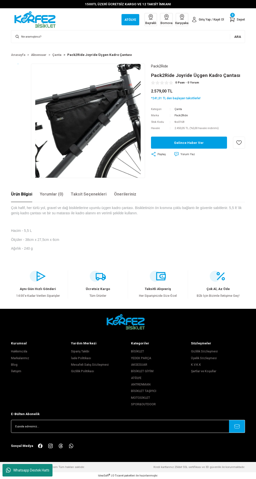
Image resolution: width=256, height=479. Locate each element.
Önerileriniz (125, 194)
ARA (237, 37)
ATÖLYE (136, 378)
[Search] (128, 36)
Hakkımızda (19, 351)
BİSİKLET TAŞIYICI (143, 391)
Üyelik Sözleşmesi (204, 358)
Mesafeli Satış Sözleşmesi (90, 364)
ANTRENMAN (140, 384)
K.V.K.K (196, 364)
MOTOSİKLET (140, 398)
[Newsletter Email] (128, 426)
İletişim (16, 371)
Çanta (178, 109)
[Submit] (237, 426)
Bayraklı (149, 19)
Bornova (165, 19)
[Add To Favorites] (239, 143)
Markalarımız (20, 358)
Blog (14, 364)
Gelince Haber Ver (189, 143)
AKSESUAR (139, 364)
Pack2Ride (181, 115)
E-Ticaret (118, 475)
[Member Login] (207, 19)
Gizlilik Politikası (82, 371)
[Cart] (237, 19)
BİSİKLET (137, 351)
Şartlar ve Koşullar (203, 371)
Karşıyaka (181, 19)
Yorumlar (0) (51, 194)
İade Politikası (81, 358)
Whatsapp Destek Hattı (27, 470)
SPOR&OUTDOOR (143, 404)
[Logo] (37, 19)
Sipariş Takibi (80, 351)
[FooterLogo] (128, 321)
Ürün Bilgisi (21, 194)
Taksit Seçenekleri (88, 194)
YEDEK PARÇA (141, 358)
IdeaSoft (104, 475)
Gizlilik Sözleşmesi (204, 351)
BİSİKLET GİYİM (142, 371)
